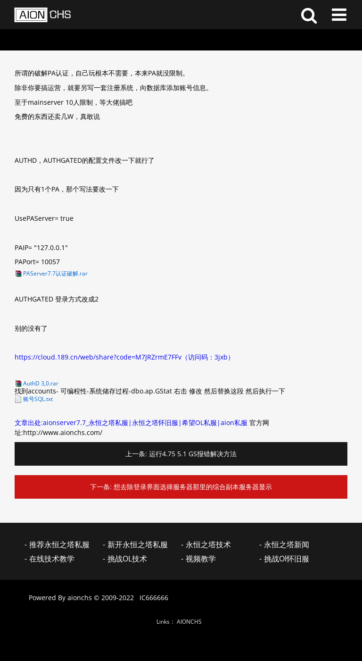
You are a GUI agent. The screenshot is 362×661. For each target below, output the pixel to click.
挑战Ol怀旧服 (286, 558)
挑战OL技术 (127, 558)
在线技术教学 (51, 558)
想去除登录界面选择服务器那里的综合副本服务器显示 (193, 486)
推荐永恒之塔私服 (59, 544)
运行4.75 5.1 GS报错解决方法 (193, 453)
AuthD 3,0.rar (40, 383)
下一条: (101, 486)
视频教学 (201, 558)
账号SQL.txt (38, 399)
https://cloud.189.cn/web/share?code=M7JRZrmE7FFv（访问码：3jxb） (124, 356)
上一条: (136, 453)
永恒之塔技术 (208, 544)
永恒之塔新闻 (286, 544)
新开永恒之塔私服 (137, 544)
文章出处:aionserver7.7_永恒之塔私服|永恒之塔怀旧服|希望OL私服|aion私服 (131, 422)
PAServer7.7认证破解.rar (55, 273)
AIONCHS (189, 622)
